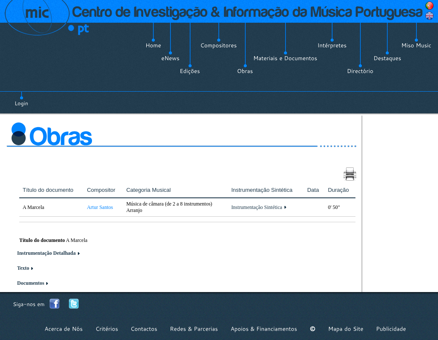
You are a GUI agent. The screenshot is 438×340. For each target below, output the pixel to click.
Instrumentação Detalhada (46, 253)
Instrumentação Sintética (256, 207)
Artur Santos (100, 207)
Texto (23, 268)
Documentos (30, 283)
